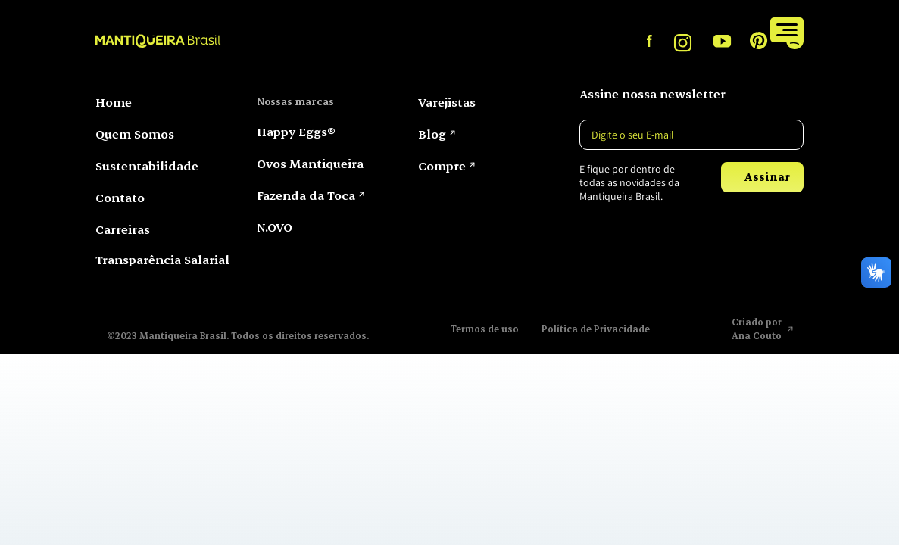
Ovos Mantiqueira (310, 163)
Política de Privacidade (596, 328)
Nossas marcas (295, 101)
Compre (727, 29)
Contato (120, 197)
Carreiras (122, 229)
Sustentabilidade (146, 165)
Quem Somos (134, 134)
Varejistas (655, 29)
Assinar (767, 177)
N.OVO (274, 227)
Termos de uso (485, 328)
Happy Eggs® (296, 131)
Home (113, 102)
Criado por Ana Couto (758, 328)
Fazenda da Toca (306, 195)
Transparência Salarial (162, 259)
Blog (432, 134)
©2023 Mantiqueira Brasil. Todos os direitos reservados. (238, 335)
